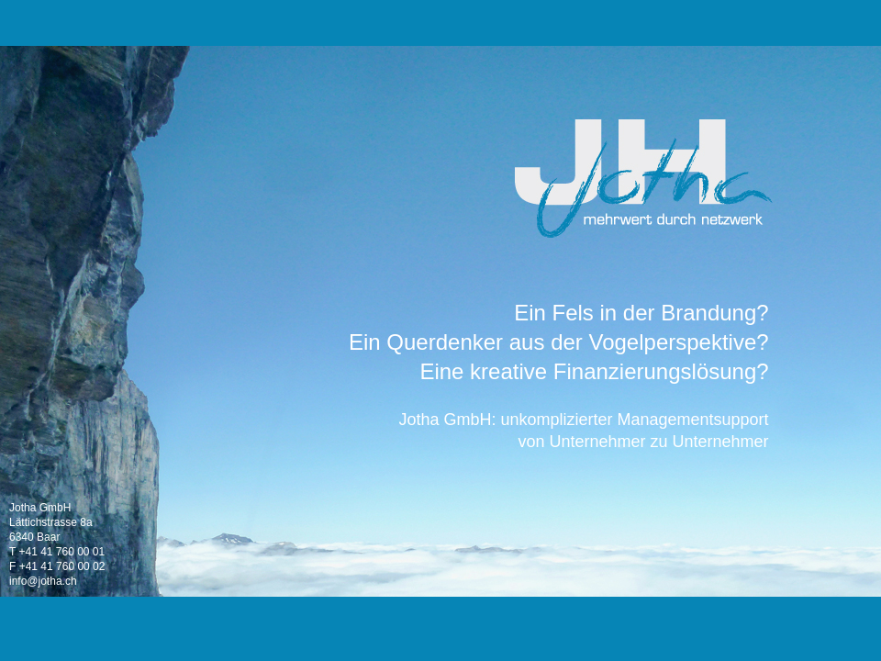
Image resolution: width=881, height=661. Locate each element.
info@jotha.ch (43, 581)
